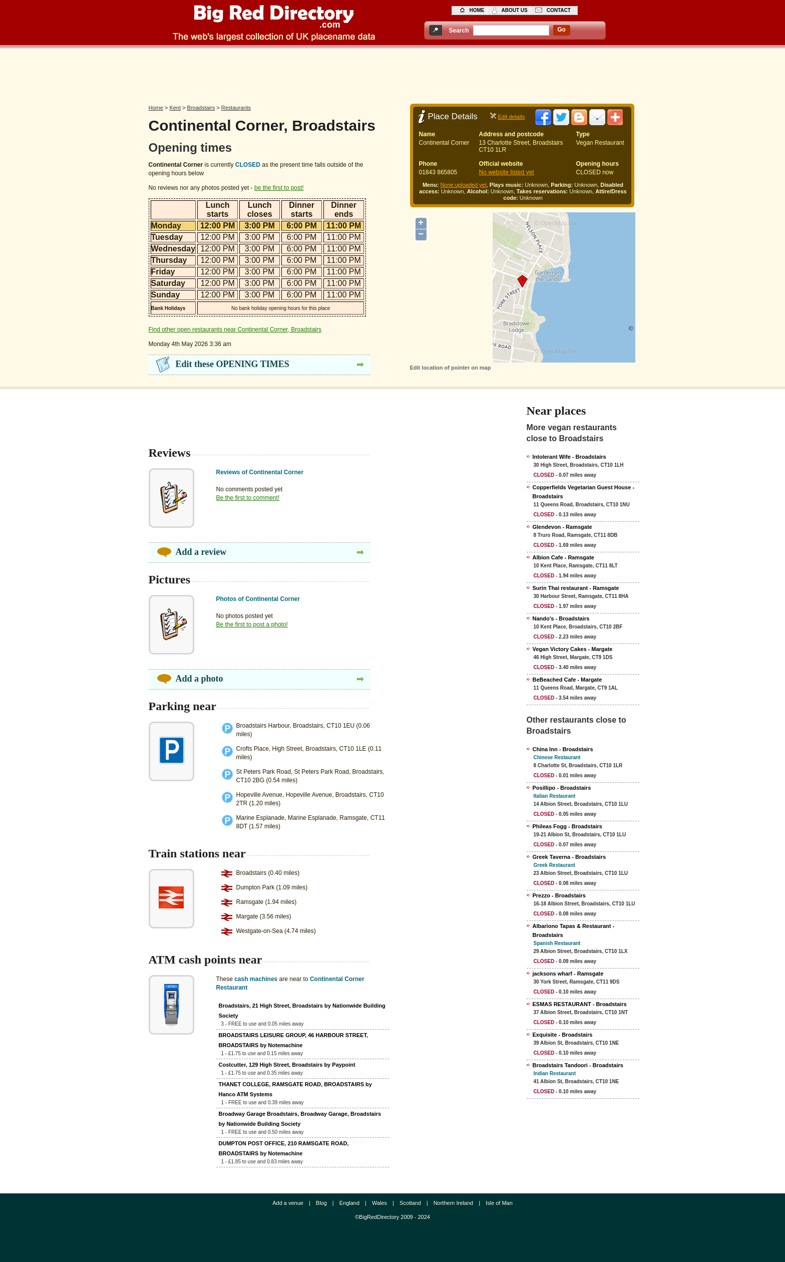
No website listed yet (506, 172)
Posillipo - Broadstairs (562, 788)
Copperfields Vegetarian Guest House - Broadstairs (584, 491)
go (561, 29)
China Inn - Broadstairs (563, 749)
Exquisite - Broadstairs (563, 1035)
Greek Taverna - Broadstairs (569, 857)
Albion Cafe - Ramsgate (563, 557)
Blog (321, 1203)
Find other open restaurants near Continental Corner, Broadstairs (235, 329)
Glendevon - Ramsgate (562, 527)
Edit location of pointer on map (450, 368)
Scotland (410, 1203)
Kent (175, 108)
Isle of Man (499, 1203)
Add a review (201, 552)
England (349, 1203)
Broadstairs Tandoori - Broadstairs (578, 1065)
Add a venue (287, 1203)
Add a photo (199, 679)
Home (156, 108)
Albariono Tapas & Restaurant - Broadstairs (574, 930)
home (477, 10)
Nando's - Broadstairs (561, 618)
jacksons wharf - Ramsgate (568, 974)
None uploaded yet (463, 185)
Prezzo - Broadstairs (559, 895)
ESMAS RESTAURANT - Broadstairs (580, 1004)
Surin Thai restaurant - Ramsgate (576, 588)
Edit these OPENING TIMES (232, 364)
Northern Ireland (454, 1203)
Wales (379, 1203)
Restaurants (236, 108)
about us (515, 10)
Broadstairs (201, 108)
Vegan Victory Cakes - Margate (573, 649)
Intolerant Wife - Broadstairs (569, 457)
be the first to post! (279, 187)
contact (559, 10)
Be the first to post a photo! (252, 624)
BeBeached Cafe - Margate (567, 680)
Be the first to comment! (248, 497)
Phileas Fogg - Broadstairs (567, 826)
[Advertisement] (392, 73)
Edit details (511, 117)
